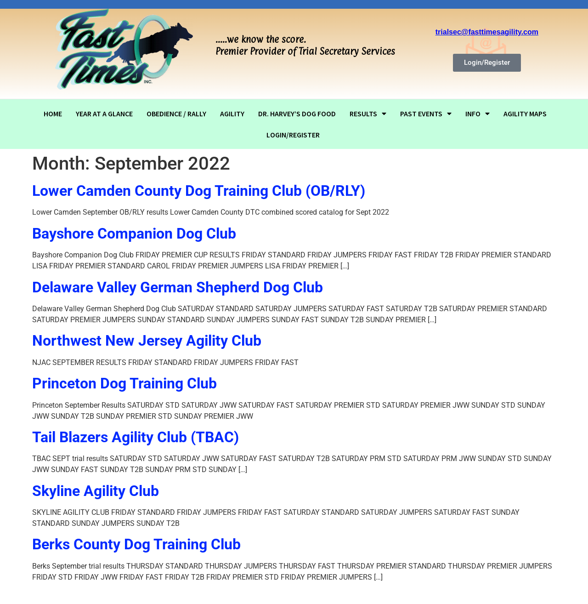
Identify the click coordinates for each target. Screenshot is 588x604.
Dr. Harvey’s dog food (297, 113)
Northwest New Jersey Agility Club (146, 340)
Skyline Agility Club (95, 491)
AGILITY (232, 113)
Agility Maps (525, 113)
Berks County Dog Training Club (136, 544)
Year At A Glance (104, 113)
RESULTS (368, 113)
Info (477, 113)
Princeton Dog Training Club (124, 383)
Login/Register (293, 134)
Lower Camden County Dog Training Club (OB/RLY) (198, 190)
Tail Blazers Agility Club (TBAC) (135, 437)
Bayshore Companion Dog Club (134, 233)
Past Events (426, 113)
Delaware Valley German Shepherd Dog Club (177, 287)
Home (53, 113)
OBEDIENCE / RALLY (176, 113)
